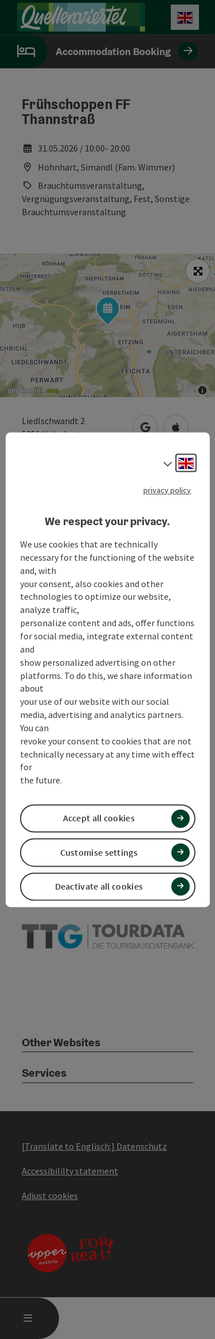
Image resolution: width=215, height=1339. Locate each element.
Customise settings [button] (99, 852)
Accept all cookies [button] (99, 818)
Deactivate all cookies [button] (99, 886)
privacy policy (167, 490)
